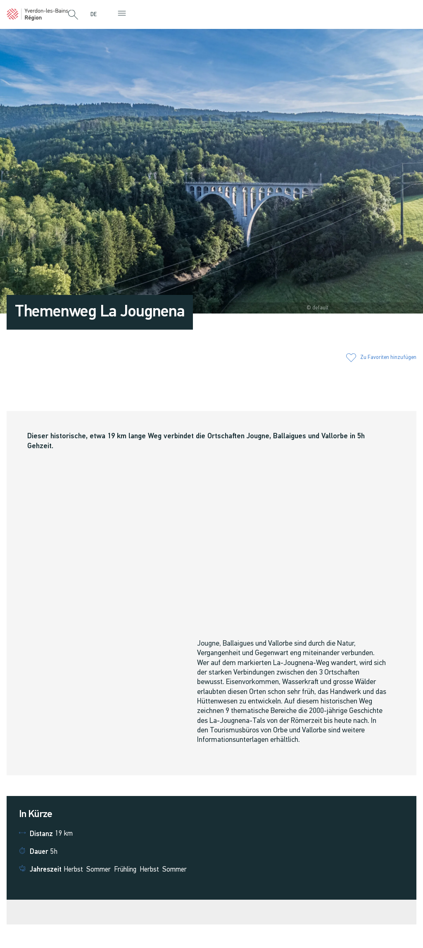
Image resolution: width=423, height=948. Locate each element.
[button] (73, 15)
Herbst (73, 869)
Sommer (98, 869)
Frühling (125, 869)
